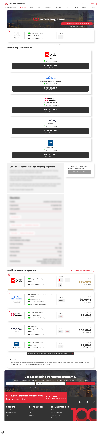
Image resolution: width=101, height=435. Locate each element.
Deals (31, 7)
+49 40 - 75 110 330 (52, 396)
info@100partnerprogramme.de (56, 398)
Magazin (84, 7)
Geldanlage (39, 44)
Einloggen (90, 4)
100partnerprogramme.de (13, 44)
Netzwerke (48, 7)
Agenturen (58, 7)
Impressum (31, 418)
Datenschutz (32, 415)
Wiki (7, 415)
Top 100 (23, 7)
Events (39, 7)
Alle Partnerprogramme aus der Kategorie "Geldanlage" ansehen (50, 353)
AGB (30, 412)
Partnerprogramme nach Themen (28, 44)
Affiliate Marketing (11, 412)
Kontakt (31, 410)
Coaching (68, 7)
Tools (76, 7)
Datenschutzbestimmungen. (79, 387)
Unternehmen (9, 410)
